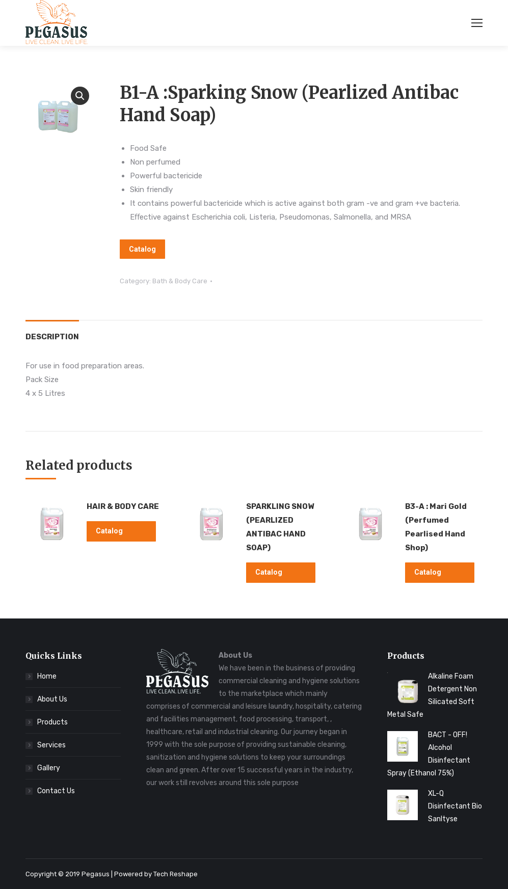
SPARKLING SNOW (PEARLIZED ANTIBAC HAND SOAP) (280, 527)
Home (47, 676)
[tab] (52, 332)
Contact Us (56, 791)
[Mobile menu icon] (477, 23)
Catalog (142, 249)
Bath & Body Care (179, 281)
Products (52, 722)
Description (52, 336)
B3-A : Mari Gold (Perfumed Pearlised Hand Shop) (436, 527)
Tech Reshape (175, 874)
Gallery (48, 768)
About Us (52, 699)
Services (51, 745)
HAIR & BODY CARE (123, 506)
